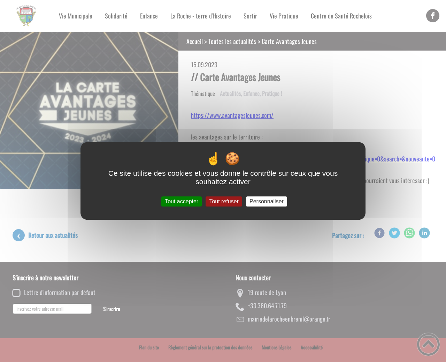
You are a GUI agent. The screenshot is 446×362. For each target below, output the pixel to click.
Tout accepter (181, 201)
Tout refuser (223, 201)
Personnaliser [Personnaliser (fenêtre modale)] (266, 201)
